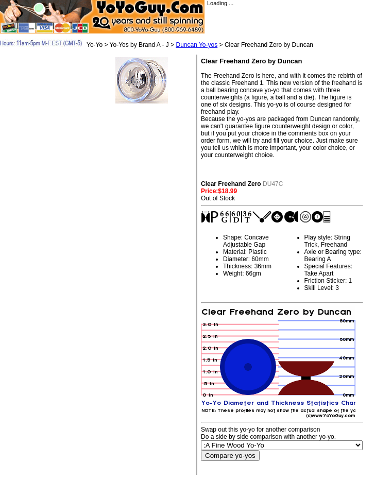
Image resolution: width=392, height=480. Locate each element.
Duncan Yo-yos (196, 44)
